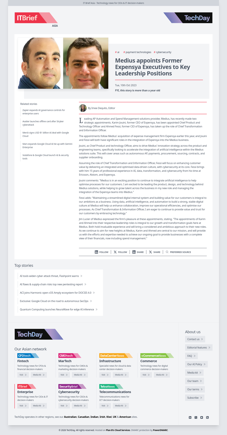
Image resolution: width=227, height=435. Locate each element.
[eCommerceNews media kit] (162, 375)
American (125, 417)
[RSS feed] (207, 417)
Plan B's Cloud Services (118, 430)
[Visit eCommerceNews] (146, 375)
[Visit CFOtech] (23, 375)
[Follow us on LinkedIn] (101, 252)
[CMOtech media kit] (80, 375)
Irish (102, 417)
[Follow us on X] (120, 252)
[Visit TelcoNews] (105, 405)
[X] (196, 417)
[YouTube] (201, 417)
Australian (70, 417)
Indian (94, 417)
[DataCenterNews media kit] (121, 375)
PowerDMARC (160, 430)
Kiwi (108, 417)
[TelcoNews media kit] (121, 405)
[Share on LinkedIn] (138, 252)
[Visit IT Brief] (23, 405)
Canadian (83, 417)
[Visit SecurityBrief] (64, 405)
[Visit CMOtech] (64, 375)
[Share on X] (154, 252)
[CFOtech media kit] (39, 375)
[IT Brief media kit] (39, 405)
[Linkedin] (190, 417)
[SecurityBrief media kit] (80, 405)
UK (114, 417)
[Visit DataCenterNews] (105, 375)
